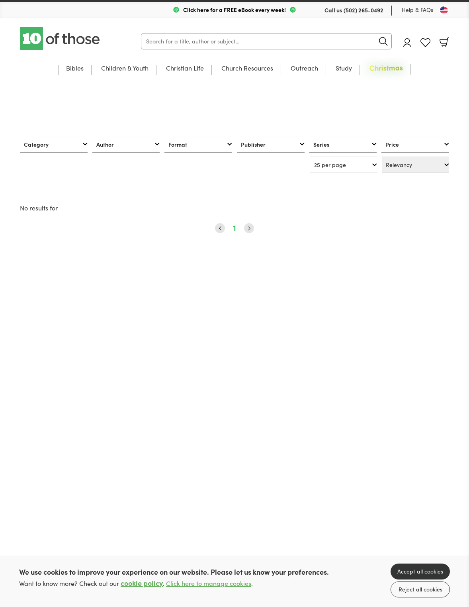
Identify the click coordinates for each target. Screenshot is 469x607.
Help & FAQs (417, 10)
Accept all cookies (420, 571)
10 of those (60, 38)
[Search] (266, 41)
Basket (444, 42)
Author (105, 144)
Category (36, 144)
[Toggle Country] (444, 10)
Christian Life (185, 68)
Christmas (386, 68)
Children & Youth (125, 68)
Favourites (425, 42)
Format (177, 144)
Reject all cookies (420, 589)
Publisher (253, 144)
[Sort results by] (415, 165)
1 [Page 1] (234, 228)
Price (392, 144)
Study (344, 68)
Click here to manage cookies (208, 583)
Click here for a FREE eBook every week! (234, 10)
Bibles (75, 68)
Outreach (304, 68)
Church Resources (247, 68)
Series (321, 144)
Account (407, 42)
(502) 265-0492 (363, 10)
